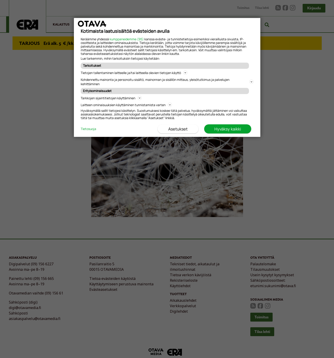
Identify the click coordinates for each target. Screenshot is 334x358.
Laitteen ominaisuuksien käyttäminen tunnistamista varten (126, 105)
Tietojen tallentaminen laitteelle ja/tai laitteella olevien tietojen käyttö (134, 73)
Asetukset (178, 129)
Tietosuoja (88, 129)
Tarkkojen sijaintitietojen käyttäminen (111, 98)
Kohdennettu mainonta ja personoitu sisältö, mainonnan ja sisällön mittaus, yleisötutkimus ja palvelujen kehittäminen (167, 81)
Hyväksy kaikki (227, 129)
